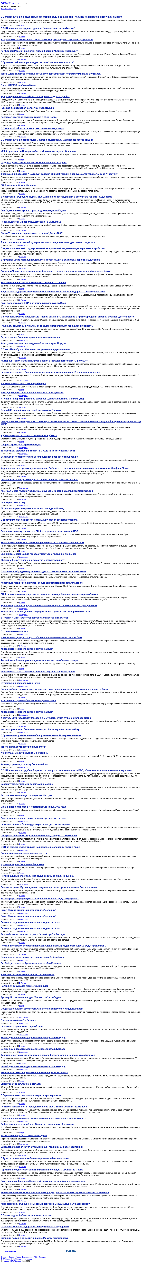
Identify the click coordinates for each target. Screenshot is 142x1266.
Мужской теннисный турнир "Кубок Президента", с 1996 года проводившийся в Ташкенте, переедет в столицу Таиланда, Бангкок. (61, 439)
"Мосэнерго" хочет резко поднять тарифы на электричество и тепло (39, 479)
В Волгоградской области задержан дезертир (26, 1215)
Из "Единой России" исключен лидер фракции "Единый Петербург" (39, 51)
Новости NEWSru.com (12, 1261)
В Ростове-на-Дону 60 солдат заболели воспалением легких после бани (41, 637)
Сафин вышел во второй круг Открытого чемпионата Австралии (37, 1124)
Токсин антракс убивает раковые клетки (23, 747)
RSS (35, 1257)
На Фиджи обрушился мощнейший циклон (25, 986)
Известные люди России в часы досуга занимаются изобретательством (42, 583)
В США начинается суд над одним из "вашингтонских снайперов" (38, 28)
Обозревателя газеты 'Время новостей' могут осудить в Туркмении (39, 835)
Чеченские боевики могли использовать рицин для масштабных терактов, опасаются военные (55, 1192)
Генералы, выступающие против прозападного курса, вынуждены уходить (43, 1118)
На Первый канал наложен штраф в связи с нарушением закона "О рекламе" (44, 360)
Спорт (21, 114)
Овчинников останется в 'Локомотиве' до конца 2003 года (33, 807)
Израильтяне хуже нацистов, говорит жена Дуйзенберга (32, 957)
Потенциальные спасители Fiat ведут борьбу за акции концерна (37, 876)
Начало (4, 1257)
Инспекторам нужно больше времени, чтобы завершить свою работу (40, 729)
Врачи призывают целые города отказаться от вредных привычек (38, 554)
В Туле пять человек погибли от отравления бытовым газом (35, 1158)
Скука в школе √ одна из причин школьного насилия (30, 337)
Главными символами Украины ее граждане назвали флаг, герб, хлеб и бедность (47, 326)
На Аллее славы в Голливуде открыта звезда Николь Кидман (35, 824)
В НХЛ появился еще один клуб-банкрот (23, 383)
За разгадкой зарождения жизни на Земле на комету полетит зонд (38, 450)
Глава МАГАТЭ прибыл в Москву (19, 85)
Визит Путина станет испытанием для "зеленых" (28, 910)
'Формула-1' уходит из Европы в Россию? (24, 753)
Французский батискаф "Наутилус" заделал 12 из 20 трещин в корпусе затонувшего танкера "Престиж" (59, 174)
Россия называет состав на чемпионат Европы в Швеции (33, 282)
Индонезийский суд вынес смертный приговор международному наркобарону (45, 1204)
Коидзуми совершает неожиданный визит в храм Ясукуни (33, 343)
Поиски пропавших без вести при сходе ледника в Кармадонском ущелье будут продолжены (54, 945)
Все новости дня (8, 9)
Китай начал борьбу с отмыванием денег (24, 1135)
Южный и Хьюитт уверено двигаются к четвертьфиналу (32, 560)
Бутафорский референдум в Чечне (20, 683)
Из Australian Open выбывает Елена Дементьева (28, 700)
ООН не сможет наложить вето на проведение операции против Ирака (40, 847)
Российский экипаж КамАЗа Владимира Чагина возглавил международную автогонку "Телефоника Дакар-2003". (53, 236)
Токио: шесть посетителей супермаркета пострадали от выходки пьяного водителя (48, 242)
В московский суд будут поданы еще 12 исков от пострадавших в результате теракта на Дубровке (56, 196)
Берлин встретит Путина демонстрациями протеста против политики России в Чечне (49, 887)
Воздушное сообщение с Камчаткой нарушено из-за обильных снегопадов (43, 1181)
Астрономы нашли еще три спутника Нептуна (26, 795)
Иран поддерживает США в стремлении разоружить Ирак (33, 303)
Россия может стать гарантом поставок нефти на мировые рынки (38, 671)
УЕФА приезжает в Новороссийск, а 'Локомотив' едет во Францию (38, 151)
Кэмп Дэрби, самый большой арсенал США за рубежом (32, 392)
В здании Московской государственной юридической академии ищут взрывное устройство (53, 248)
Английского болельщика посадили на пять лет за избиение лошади (39, 660)
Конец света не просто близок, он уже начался (27, 649)
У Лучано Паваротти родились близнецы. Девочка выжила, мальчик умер (42, 398)
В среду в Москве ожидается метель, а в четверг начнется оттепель (39, 520)
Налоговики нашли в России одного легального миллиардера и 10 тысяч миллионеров (50, 372)
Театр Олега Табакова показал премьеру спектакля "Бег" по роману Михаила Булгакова (50, 74)
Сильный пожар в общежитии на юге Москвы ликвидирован (35, 1238)
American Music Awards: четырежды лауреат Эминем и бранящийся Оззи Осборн (47, 491)
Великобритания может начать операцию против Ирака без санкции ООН (42, 542)
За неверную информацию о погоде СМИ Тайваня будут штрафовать (40, 898)
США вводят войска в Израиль (18, 185)
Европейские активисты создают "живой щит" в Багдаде (33, 934)
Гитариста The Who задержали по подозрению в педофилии (35, 1226)
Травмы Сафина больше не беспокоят (22, 864)
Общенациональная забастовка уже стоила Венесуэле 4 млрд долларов (42, 1008)
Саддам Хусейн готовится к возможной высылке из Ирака (34, 162)
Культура (22, 82)
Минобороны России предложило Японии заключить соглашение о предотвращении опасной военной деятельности (67, 316)
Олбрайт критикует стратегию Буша (21, 444)
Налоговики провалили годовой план (22, 1026)
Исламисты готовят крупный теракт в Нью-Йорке (29, 117)
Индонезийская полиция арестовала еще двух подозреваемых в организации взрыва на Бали (54, 689)
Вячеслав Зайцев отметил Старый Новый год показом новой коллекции (42, 1147)
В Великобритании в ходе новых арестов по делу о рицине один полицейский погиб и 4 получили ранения (61, 17)
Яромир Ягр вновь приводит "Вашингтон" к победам (31, 997)
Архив (18, 1257)
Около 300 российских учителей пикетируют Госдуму (31, 410)
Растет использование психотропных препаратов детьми (33, 818)
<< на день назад (8, 1251)
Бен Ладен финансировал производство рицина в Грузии (33, 210)
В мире (22, 25)
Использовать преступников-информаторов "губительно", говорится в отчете (45, 611)
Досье (11, 1257)
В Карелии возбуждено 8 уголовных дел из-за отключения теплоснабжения (43, 571)
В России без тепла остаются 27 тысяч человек (27, 974)
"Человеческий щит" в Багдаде (18, 1020)
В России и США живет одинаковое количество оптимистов (35, 617)
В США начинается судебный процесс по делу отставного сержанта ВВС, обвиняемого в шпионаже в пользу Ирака (66, 770)
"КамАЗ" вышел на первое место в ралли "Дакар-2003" (32, 233)
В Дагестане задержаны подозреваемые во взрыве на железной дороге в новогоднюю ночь (53, 291)
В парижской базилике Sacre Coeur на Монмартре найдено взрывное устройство (47, 39)
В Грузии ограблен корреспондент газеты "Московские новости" (37, 62)
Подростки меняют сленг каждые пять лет (25, 853)
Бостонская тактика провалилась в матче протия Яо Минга (34, 1072)
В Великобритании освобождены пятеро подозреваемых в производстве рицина (47, 140)
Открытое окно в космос (14, 631)
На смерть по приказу (13, 502)
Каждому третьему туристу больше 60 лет (24, 764)
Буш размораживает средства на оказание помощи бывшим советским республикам (49, 605)
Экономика (23, 381)
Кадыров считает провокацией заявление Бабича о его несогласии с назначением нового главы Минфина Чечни (65, 468)
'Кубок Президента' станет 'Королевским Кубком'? (29, 435)
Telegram (42, 1257)
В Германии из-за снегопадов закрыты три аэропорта (31, 1095)
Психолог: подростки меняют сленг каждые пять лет (30, 922)
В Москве (17, 1259)
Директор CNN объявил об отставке (21, 1084)
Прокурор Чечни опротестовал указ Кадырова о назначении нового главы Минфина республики (55, 271)
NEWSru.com (11, 3)
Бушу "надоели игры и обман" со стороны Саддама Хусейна (35, 96)
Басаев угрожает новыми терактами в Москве (27, 784)
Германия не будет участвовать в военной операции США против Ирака (42, 1169)
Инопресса (23, 245)
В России (22, 59)
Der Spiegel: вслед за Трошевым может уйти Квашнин (31, 963)
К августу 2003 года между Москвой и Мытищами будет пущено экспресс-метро (46, 718)
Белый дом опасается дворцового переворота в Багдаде (33, 1037)
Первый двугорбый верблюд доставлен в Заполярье (31, 222)
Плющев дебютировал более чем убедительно (27, 108)
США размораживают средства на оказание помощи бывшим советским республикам (49, 594)
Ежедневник (27, 1257)
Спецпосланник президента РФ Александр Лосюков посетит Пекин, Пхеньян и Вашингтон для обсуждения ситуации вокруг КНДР (71, 422)
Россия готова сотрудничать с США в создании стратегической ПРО (39, 531)
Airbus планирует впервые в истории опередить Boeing (32, 508)
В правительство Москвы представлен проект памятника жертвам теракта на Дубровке (50, 260)
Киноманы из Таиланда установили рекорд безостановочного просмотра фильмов (48, 1055)
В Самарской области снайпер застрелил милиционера (32, 128)
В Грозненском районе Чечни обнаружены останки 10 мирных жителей (41, 735)
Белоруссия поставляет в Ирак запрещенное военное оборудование (40, 457)
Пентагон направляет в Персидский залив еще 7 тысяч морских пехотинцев (44, 1106)
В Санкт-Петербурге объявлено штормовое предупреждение (35, 349)
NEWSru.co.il (6, 1259)
